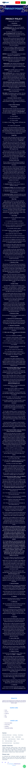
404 (5, 715)
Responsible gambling (9, 728)
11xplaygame (10, 763)
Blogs (6, 716)
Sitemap (14, 765)
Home (6, 710)
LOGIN (23, 2)
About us (6, 711)
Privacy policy (7, 724)
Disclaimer (7, 726)
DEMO (17, 2)
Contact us (7, 713)
